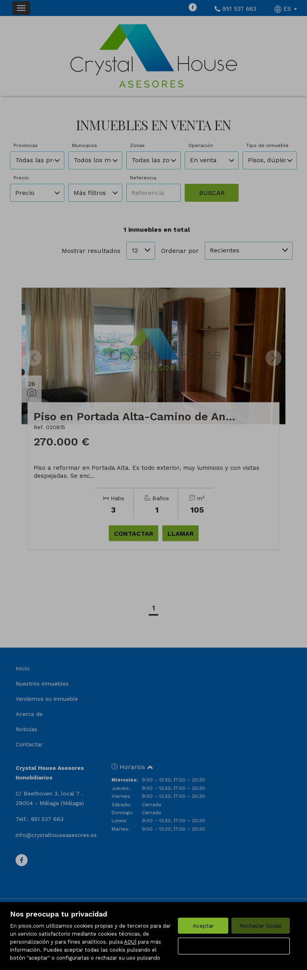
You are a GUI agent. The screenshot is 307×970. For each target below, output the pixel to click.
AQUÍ (130, 942)
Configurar (234, 946)
